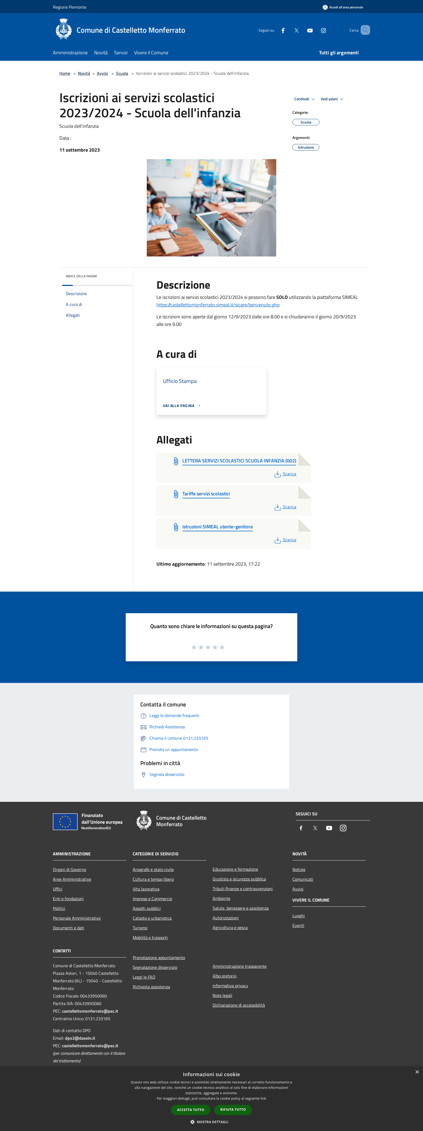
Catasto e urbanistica (152, 918)
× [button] (417, 1072)
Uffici (57, 889)
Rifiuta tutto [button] (233, 1109)
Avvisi (102, 73)
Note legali (222, 995)
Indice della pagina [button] (81, 276)
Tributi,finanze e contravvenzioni (243, 888)
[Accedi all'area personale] (343, 7)
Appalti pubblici (147, 908)
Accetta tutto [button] (190, 1109)
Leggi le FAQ (144, 977)
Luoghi (298, 915)
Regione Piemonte (69, 7)
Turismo (140, 928)
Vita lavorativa (146, 889)
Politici (59, 908)
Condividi (305, 99)
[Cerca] (363, 30)
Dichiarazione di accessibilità (239, 1005)
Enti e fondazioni (68, 898)
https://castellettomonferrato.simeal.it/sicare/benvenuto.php (217, 304)
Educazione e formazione (235, 869)
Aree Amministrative (72, 879)
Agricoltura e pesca (230, 927)
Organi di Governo (69, 869)
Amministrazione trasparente (240, 966)
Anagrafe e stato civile (153, 869)
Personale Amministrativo (77, 918)
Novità (84, 73)
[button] (211, 1122)
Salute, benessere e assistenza (241, 908)
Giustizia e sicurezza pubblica (239, 879)
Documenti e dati (68, 928)
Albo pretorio (224, 976)
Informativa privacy (230, 985)
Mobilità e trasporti (150, 937)
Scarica (284, 474)
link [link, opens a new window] (263, 1098)
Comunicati (302, 879)
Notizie (298, 869)
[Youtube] (302, 30)
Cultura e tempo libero (153, 879)
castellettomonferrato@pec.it (90, 1011)
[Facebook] (275, 30)
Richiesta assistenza (151, 986)
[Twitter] (288, 30)
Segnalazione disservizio (155, 967)
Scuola (122, 73)
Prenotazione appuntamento (159, 957)
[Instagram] (315, 30)
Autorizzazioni (226, 918)
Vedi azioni (333, 99)
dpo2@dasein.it (80, 1038)
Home (64, 73)
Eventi (298, 925)
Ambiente (221, 898)
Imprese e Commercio (152, 898)
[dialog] (211, 1098)
